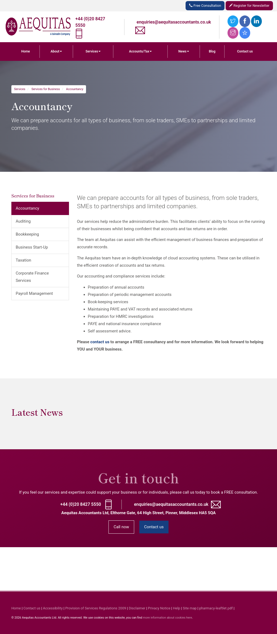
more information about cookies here (167, 617)
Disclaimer (137, 608)
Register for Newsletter (249, 6)
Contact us (245, 51)
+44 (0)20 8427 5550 (80, 504)
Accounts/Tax (140, 51)
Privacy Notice (159, 608)
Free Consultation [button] (205, 6)
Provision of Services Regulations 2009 (95, 608)
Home (25, 51)
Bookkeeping (27, 234)
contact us (100, 341)
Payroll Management (34, 293)
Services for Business (45, 89)
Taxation (23, 260)
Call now (121, 526)
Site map (190, 608)
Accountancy (74, 89)
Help (176, 608)
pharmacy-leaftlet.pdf (216, 608)
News (183, 51)
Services (93, 51)
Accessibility (53, 608)
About (56, 51)
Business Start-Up (32, 247)
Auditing (23, 221)
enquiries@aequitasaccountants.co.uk (174, 22)
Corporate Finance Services (32, 277)
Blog (212, 51)
